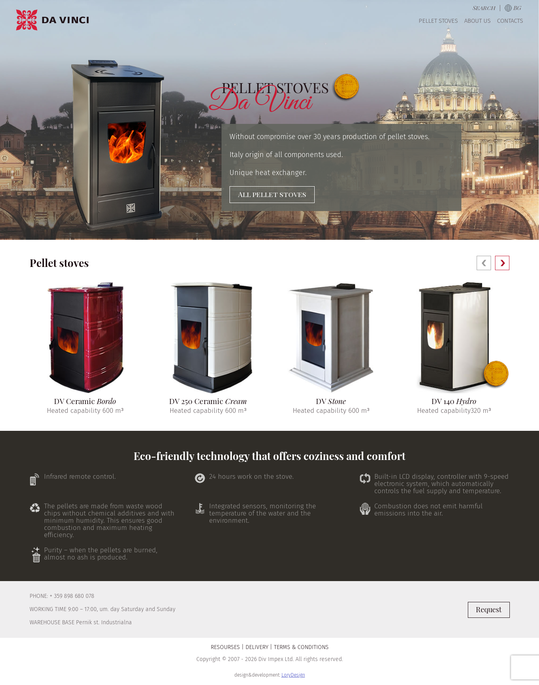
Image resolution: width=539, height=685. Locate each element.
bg (517, 8)
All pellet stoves (272, 194)
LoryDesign (293, 675)
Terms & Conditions (301, 647)
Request (488, 609)
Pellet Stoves (438, 20)
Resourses (225, 647)
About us (477, 20)
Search (484, 8)
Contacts (510, 20)
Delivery (257, 647)
